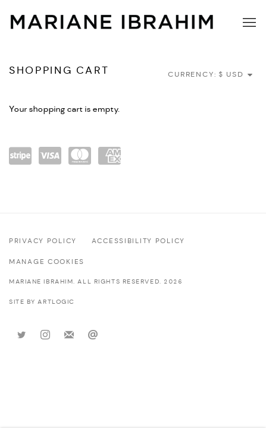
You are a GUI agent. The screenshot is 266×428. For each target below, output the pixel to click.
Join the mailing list (69, 335)
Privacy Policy (43, 241)
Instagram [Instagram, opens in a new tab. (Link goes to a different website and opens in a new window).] (45, 335)
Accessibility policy (138, 241)
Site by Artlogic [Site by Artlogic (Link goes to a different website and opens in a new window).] (42, 302)
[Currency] (236, 74)
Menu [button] (248, 23)
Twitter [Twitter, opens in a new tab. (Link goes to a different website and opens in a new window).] (21, 335)
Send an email (92, 335)
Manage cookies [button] (47, 262)
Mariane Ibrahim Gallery (112, 23)
